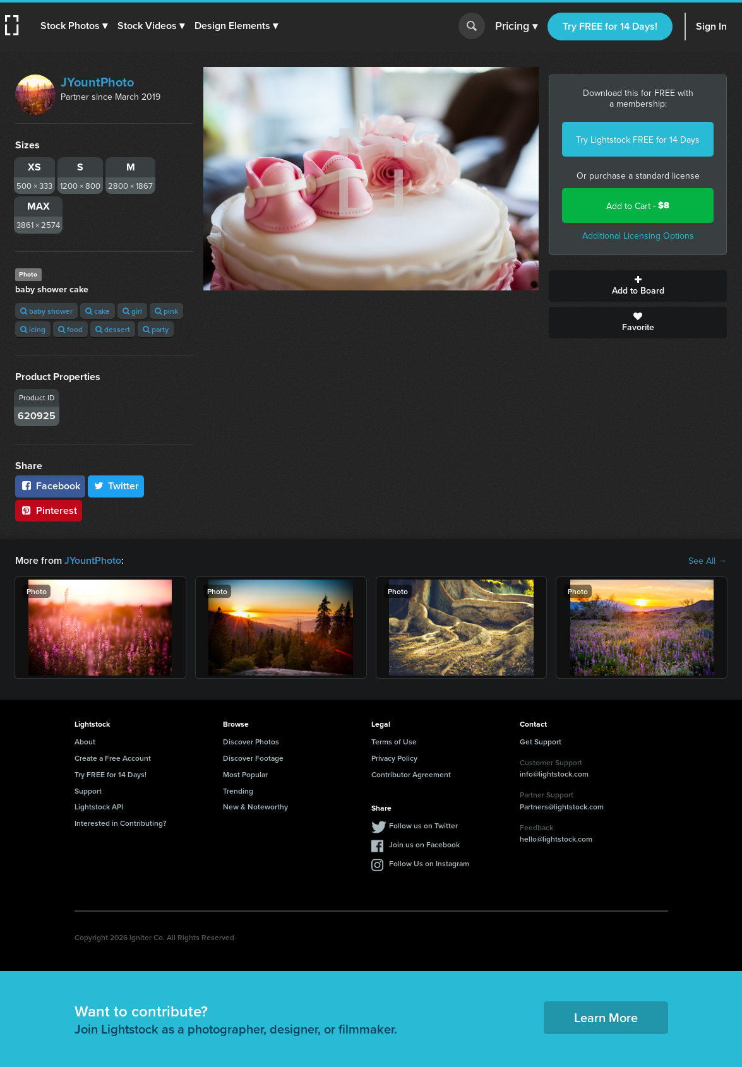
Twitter (116, 486)
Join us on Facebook (424, 844)
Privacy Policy (394, 758)
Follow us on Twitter (423, 825)
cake (97, 311)
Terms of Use (394, 741)
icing (32, 329)
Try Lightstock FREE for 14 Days (638, 139)
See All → (707, 560)
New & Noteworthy (255, 806)
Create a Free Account (113, 758)
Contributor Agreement (411, 774)
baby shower (46, 311)
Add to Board (638, 286)
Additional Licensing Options (638, 235)
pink (166, 311)
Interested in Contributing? (121, 823)
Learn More (606, 1017)
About (85, 741)
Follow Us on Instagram (429, 863)
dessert (112, 329)
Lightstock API (99, 806)
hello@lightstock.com (556, 838)
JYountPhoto (97, 82)
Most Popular (245, 774)
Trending (238, 790)
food (70, 329)
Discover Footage (253, 758)
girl (132, 311)
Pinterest (48, 510)
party (156, 329)
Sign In (711, 26)
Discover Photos (251, 741)
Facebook (50, 486)
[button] (73, 26)
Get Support (540, 741)
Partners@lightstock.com (562, 806)
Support (88, 790)
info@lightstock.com (554, 773)
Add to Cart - (637, 205)
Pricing (516, 26)
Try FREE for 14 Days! (610, 26)
